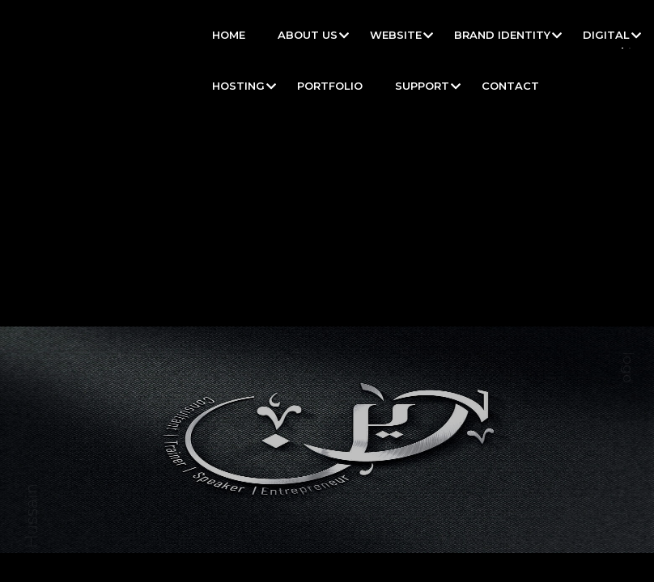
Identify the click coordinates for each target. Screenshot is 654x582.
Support (422, 85)
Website (396, 34)
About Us (308, 34)
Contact (510, 85)
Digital (606, 34)
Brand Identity (502, 34)
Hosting (238, 85)
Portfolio (330, 85)
